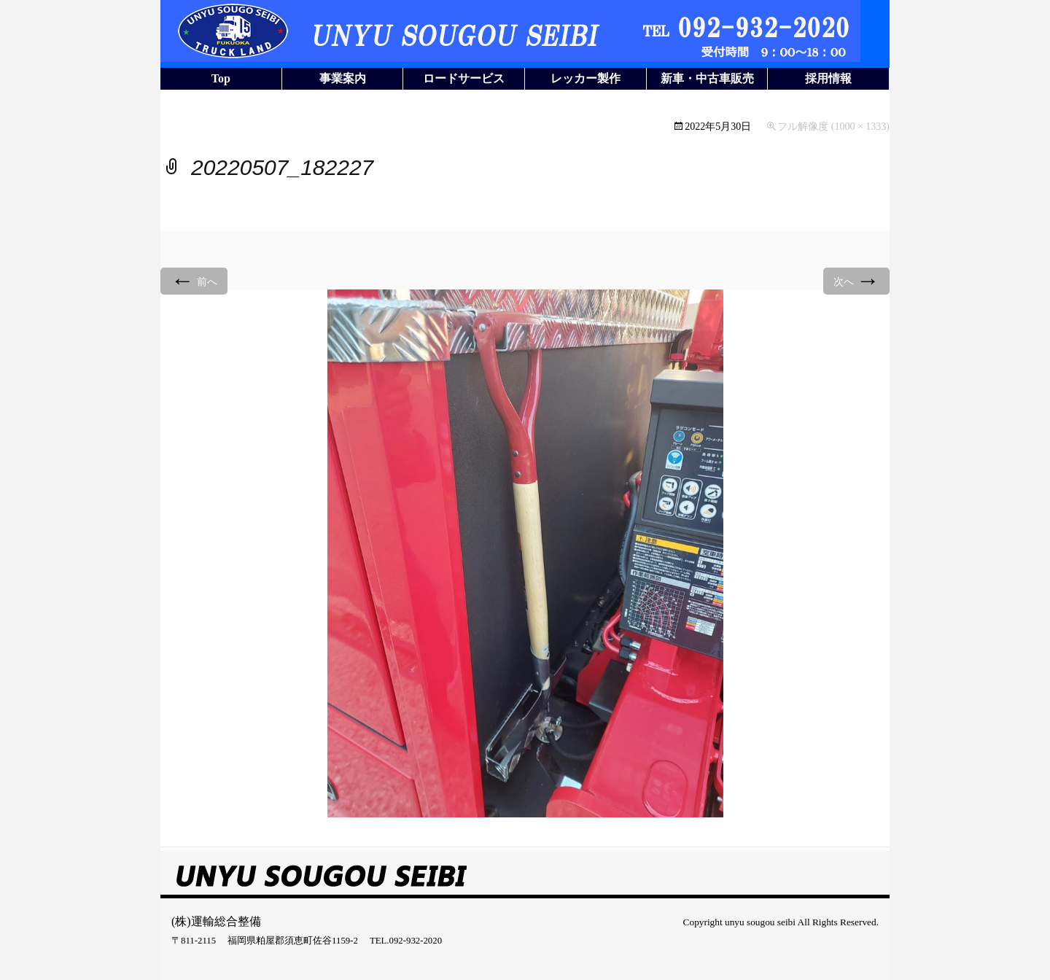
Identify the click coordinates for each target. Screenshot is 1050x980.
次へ (856, 280)
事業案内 (342, 78)
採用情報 (828, 78)
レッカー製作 (586, 78)
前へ (194, 280)
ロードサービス (464, 78)
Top (220, 78)
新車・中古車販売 (707, 78)
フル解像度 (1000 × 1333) (833, 126)
